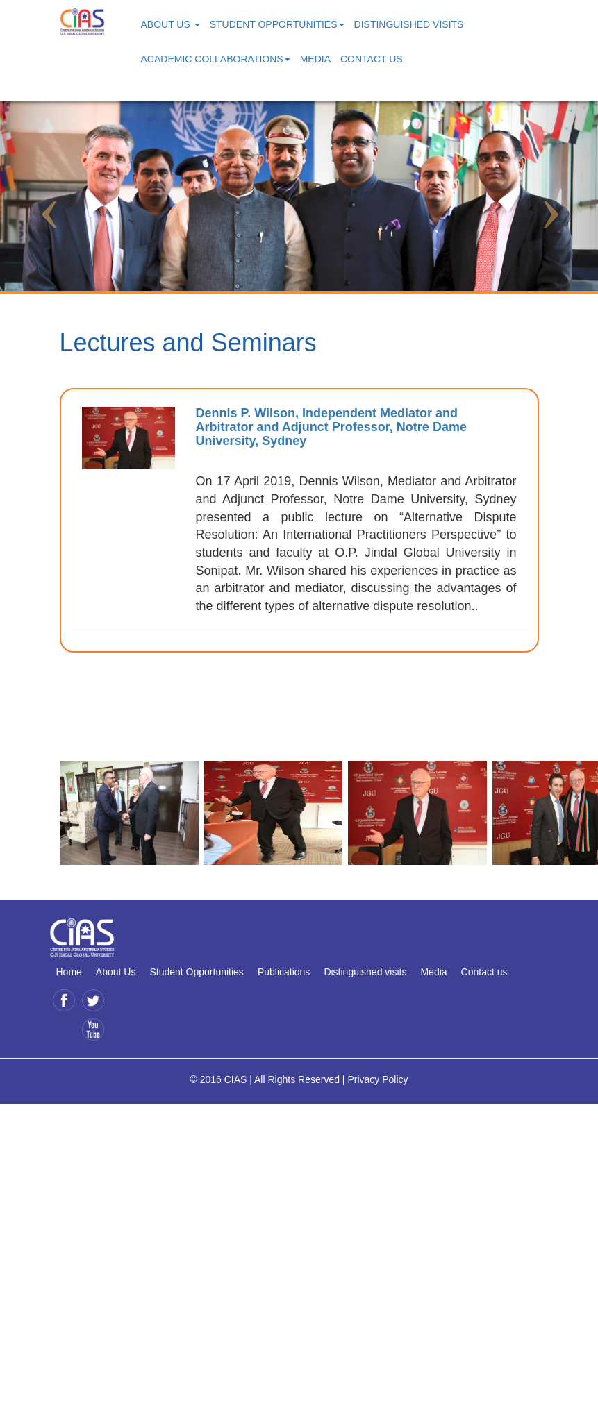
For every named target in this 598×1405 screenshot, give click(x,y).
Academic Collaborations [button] (215, 59)
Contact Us (371, 59)
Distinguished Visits (409, 24)
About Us (116, 971)
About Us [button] (170, 24)
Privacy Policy (377, 1079)
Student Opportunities (196, 971)
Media (315, 59)
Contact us (484, 971)
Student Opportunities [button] (277, 24)
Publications (284, 971)
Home (69, 971)
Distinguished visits (365, 971)
